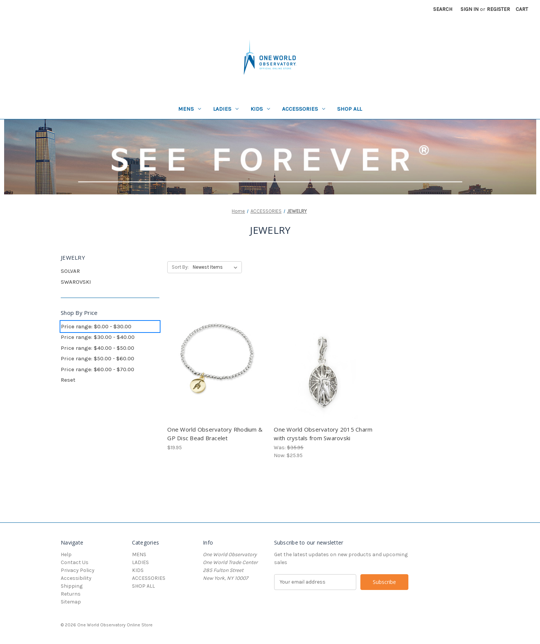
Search (442, 9)
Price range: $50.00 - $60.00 (97, 358)
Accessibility (76, 578)
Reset (68, 379)
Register (498, 9)
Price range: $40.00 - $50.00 (97, 348)
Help (66, 554)
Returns (71, 594)
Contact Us (74, 562)
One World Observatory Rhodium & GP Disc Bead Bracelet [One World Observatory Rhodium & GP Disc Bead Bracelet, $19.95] (214, 434)
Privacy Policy (77, 570)
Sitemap (71, 602)
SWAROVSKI (76, 281)
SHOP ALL (349, 108)
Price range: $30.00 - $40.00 (98, 337)
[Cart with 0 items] (522, 9)
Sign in (469, 9)
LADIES (225, 108)
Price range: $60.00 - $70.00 (97, 369)
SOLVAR (70, 271)
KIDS (260, 108)
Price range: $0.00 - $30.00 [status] (96, 326)
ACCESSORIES (303, 108)
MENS (189, 108)
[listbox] (217, 267)
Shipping (71, 586)
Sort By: (180, 267)
